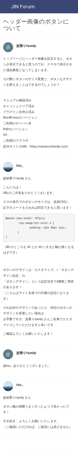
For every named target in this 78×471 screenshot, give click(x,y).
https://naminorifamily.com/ (49, 146)
